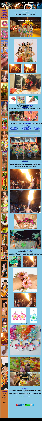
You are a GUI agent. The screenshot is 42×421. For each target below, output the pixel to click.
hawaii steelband (14, 135)
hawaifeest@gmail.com (25, 107)
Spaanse (13, 389)
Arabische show (23, 389)
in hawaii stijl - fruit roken (29, 126)
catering (2, 233)
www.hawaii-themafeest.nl (25, 161)
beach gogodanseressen (26, 129)
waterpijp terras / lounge (23, 126)
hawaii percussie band (4, 316)
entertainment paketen (26, 135)
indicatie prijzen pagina (30, 105)
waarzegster (24, 127)
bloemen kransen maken (37, 135)
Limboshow (25, 123)
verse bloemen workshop (4, 13)
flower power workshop (4, 18)
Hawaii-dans (29, 123)
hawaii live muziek (4, 298)
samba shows (27, 389)
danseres (26, 388)
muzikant (23, 388)
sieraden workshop (4, 15)
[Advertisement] (25, 412)
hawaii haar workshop (4, 12)
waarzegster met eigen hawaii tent (26, 128)
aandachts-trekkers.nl (26, 396)
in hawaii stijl (28, 127)
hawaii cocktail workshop (4, 129)
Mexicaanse (15, 389)
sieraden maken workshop (4, 17)
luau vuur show (37, 129)
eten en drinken (5, 233)
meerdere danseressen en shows (14, 128)
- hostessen (5, 344)
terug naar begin (4, 10)
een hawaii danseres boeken (4, 151)
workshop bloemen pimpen (4, 11)
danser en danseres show (14, 127)
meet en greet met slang (14, 129)
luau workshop (4, 14)
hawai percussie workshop (36, 128)
